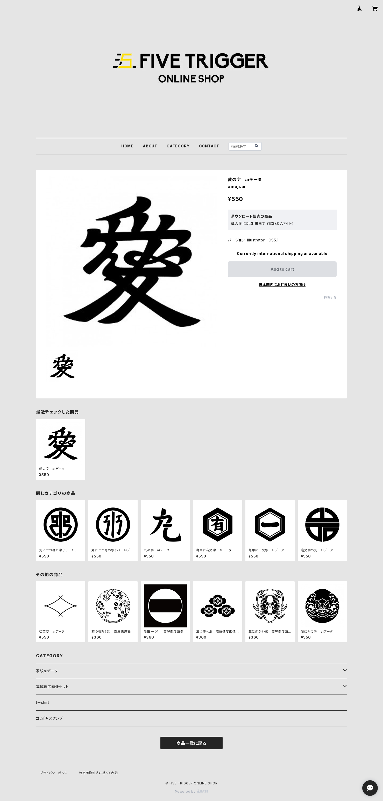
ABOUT (150, 146)
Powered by (191, 791)
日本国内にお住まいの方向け (282, 284)
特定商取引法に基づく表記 (98, 773)
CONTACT (209, 146)
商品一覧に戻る (191, 743)
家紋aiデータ (47, 671)
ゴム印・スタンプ (49, 718)
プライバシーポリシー (55, 773)
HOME (127, 146)
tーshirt (42, 702)
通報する (330, 297)
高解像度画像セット (52, 686)
